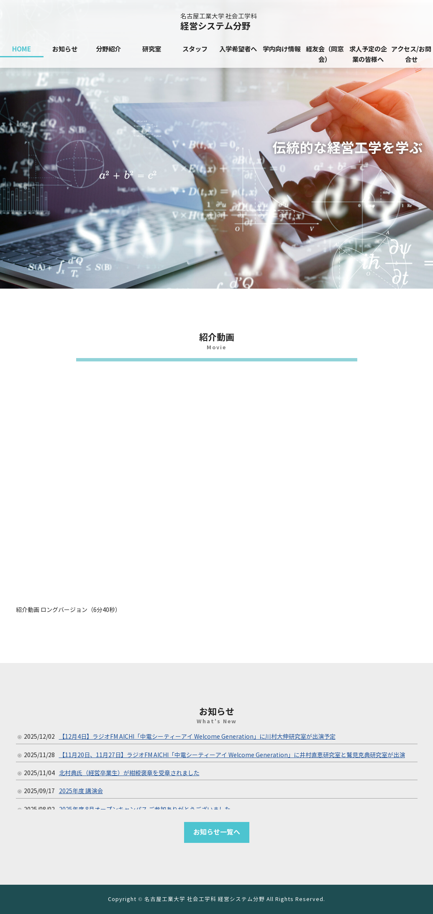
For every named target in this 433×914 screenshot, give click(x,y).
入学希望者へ (238, 49)
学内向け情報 (281, 49)
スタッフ (195, 49)
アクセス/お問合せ (411, 54)
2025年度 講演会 (81, 791)
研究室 (151, 49)
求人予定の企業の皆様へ (368, 54)
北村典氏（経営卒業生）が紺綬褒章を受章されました (129, 773)
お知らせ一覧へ (216, 832)
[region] (216, 144)
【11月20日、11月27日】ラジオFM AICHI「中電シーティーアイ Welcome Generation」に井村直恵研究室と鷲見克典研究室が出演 (232, 755)
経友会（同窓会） (324, 54)
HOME (21, 49)
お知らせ (64, 49)
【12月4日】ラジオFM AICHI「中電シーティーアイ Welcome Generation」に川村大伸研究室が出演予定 (197, 736)
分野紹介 (108, 49)
